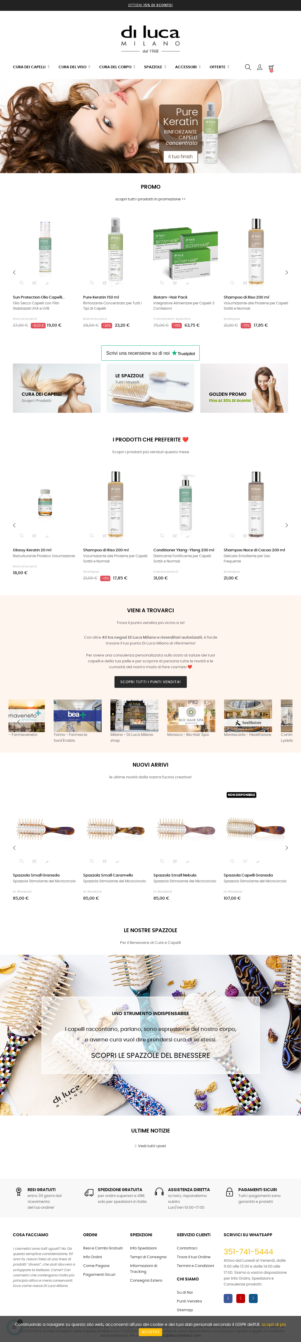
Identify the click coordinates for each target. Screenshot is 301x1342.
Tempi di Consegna (148, 1257)
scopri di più (274, 1325)
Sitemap (185, 1310)
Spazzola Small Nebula (174, 875)
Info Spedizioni (143, 1248)
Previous (19, 722)
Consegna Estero (146, 1281)
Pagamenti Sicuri (99, 1275)
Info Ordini (92, 1257)
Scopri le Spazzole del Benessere (150, 1055)
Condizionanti (166, 571)
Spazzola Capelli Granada (248, 875)
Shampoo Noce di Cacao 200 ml (254, 550)
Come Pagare (96, 1266)
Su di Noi (185, 1293)
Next (282, 722)
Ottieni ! (150, 5)
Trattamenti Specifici (172, 319)
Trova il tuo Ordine (194, 1257)
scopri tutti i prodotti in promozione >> (150, 199)
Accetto (150, 1332)
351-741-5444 (248, 1252)
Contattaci (187, 1248)
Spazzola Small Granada (36, 875)
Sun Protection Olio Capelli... (39, 297)
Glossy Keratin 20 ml (32, 550)
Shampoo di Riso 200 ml (246, 297)
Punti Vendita (189, 1301)
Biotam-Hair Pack (170, 297)
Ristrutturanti (25, 319)
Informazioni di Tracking (143, 1269)
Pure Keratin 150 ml (101, 297)
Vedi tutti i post (150, 1146)
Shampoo (232, 319)
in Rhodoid (22, 891)
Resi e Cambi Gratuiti (103, 1248)
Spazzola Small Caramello (108, 875)
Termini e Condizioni (195, 1266)
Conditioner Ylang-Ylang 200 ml (183, 550)
